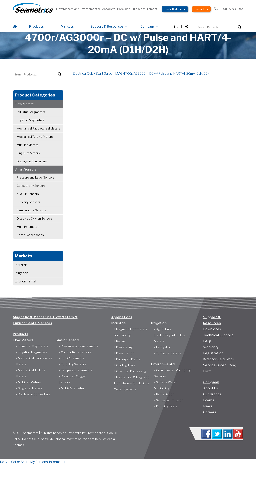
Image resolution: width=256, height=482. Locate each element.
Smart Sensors (25, 179)
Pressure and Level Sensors (35, 187)
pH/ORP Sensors (28, 203)
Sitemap (18, 459)
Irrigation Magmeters (31, 129)
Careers (209, 425)
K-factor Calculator (218, 372)
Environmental (25, 291)
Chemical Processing (131, 384)
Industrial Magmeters (31, 121)
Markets (67, 22)
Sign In (180, 22)
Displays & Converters (32, 170)
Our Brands (212, 407)
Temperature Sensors (31, 219)
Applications (121, 330)
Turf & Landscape (168, 366)
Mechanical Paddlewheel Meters (38, 138)
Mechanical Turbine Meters (35, 146)
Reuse (120, 353)
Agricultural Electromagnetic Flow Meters (169, 347)
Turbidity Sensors (28, 211)
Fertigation (164, 360)
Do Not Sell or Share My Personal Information (51, 453)
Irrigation (21, 282)
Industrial (21, 274)
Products (36, 22)
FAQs (207, 354)
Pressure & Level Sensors (79, 358)
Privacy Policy (77, 447)
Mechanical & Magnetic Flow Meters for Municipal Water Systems (132, 396)
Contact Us (201, 6)
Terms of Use (96, 447)
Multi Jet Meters (27, 154)
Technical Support (218, 348)
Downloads (212, 342)
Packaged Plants (128, 372)
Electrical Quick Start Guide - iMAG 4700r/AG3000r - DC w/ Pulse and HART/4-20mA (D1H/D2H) (142, 83)
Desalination (125, 366)
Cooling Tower (126, 378)
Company (147, 22)
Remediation (165, 407)
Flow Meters (24, 113)
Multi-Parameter (28, 236)
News (207, 419)
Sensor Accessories (30, 244)
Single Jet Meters (28, 162)
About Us (210, 401)
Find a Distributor (175, 6)
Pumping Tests (166, 419)
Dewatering (124, 360)
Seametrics (31, 447)
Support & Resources (107, 22)
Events (208, 413)
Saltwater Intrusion (169, 413)
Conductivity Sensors (31, 195)
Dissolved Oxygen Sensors (35, 228)
